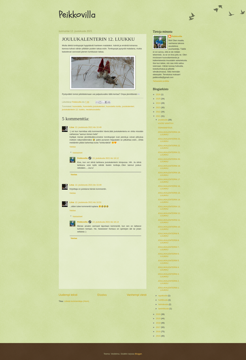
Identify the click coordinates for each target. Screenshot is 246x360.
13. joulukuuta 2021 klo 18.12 (105, 158)
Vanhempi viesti (137, 294)
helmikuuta (163, 304)
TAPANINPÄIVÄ (165, 128)
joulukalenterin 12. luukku (73, 109)
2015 (158, 336)
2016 (158, 331)
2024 (158, 103)
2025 (158, 98)
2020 (158, 314)
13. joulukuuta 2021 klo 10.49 (88, 127)
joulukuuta (163, 120)
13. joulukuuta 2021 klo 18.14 (105, 222)
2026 (158, 94)
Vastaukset (78, 153)
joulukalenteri (128, 106)
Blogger (138, 354)
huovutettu (77, 106)
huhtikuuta (163, 300)
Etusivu (102, 294)
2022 (158, 112)
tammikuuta (163, 308)
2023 (158, 107)
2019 (158, 318)
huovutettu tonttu (113, 106)
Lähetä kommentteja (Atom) (76, 301)
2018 (158, 323)
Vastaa (73, 147)
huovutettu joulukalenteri (94, 106)
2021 (158, 116)
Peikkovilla (77, 14)
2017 (158, 327)
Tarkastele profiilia (161, 81)
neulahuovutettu (93, 109)
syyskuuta (163, 295)
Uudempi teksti (68, 294)
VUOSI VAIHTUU (165, 123)
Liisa (72, 127)
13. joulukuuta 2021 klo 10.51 (88, 202)
